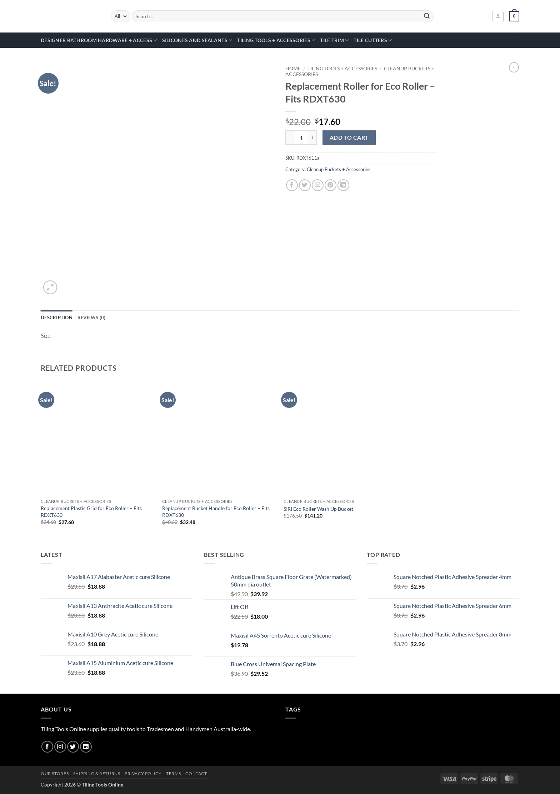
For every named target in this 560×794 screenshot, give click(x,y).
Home (293, 68)
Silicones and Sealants (197, 40)
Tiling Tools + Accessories (276, 40)
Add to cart (349, 137)
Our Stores (55, 773)
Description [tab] (56, 317)
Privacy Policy (143, 773)
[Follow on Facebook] (47, 747)
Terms (173, 773)
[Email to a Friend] (318, 185)
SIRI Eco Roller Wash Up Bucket (318, 509)
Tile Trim (334, 40)
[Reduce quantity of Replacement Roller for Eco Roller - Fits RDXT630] (289, 137)
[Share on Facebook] (292, 185)
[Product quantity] (301, 137)
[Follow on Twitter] (73, 747)
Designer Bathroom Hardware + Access (99, 40)
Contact (196, 773)
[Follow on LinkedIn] (86, 747)
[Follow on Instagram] (60, 747)
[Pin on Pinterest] (330, 185)
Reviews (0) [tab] (92, 317)
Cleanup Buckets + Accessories (338, 169)
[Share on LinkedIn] (343, 185)
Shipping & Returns (96, 773)
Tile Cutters (373, 40)
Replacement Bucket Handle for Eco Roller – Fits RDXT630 (216, 511)
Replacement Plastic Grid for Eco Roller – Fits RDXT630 (91, 511)
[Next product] (514, 67)
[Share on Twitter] (305, 185)
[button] (498, 16)
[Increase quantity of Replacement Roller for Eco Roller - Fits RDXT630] (312, 137)
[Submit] (427, 16)
